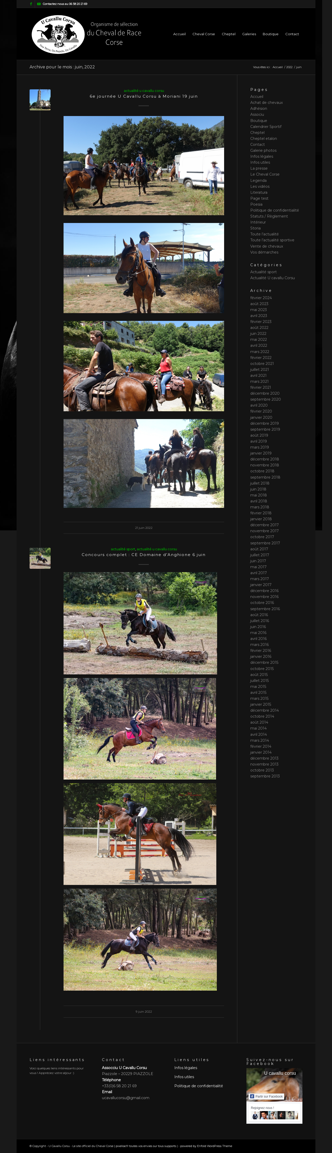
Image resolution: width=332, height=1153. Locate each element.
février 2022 (261, 357)
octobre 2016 (262, 602)
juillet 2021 (259, 369)
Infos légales (261, 156)
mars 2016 (259, 644)
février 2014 (260, 746)
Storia (255, 228)
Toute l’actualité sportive (272, 240)
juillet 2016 (259, 620)
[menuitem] (179, 34)
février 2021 (260, 387)
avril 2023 (258, 315)
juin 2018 (258, 489)
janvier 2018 (261, 519)
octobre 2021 (262, 363)
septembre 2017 (265, 543)
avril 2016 (258, 638)
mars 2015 (259, 698)
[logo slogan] (86, 34)
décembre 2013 (264, 758)
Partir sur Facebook (266, 1096)
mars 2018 (259, 507)
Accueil (256, 96)
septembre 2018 (265, 477)
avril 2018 (258, 501)
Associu (257, 114)
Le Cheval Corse (265, 174)
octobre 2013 (262, 770)
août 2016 (259, 614)
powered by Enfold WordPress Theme (206, 1146)
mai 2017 (258, 567)
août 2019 (259, 435)
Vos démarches (264, 252)
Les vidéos (259, 186)
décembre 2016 (264, 590)
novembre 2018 (264, 465)
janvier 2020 (261, 417)
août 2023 (259, 303)
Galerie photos (263, 150)
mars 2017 (259, 578)
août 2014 (259, 722)
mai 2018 (258, 495)
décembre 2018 (264, 459)
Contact (257, 144)
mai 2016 (258, 632)
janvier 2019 (261, 453)
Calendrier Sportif (265, 126)
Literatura (258, 192)
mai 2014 (258, 728)
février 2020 (261, 411)
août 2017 (259, 549)
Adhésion (258, 108)
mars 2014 (259, 740)
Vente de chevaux (266, 246)
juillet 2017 (259, 555)
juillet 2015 (259, 680)
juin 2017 (258, 561)
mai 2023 (258, 309)
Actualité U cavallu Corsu (144, 91)
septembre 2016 (265, 609)
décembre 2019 (264, 423)
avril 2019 (258, 441)
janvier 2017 (261, 584)
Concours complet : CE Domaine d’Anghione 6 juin (144, 554)
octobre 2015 (262, 668)
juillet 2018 (259, 483)
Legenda (258, 180)
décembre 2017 (264, 525)
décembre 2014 (264, 710)
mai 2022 (258, 339)
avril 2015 (258, 692)
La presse (259, 168)
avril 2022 (258, 345)
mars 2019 (259, 447)
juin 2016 (258, 626)
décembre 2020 (265, 393)
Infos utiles (260, 162)
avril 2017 (258, 573)
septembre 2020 (265, 399)
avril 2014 (258, 734)
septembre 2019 (265, 429)
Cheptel (257, 132)
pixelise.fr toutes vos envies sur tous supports (146, 1146)
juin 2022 (258, 333)
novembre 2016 (264, 596)
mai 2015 (258, 686)
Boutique (258, 120)
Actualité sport (123, 549)
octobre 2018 (262, 471)
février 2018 (261, 513)
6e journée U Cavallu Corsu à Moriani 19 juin (144, 96)
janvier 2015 (260, 704)
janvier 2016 (260, 656)
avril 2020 (259, 405)
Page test (259, 198)
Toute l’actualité (264, 234)
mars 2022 (259, 351)
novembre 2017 (264, 531)
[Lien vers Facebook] (31, 4)
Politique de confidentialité (274, 210)
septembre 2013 (265, 776)
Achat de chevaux (266, 102)
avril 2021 (258, 375)
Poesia (256, 204)
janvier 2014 (261, 752)
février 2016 (260, 650)
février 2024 (261, 298)
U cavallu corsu (280, 1073)
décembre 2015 (264, 662)
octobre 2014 (262, 716)
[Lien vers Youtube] (39, 4)
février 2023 (261, 321)
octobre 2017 (262, 537)
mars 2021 (259, 381)
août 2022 (259, 327)
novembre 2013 (264, 764)
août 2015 (259, 674)
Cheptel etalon (263, 138)
